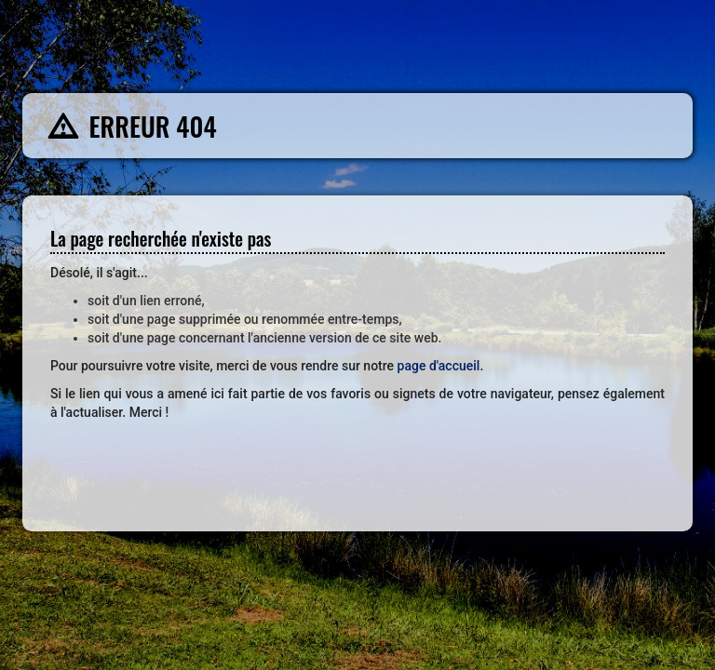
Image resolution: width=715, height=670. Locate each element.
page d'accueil (439, 365)
